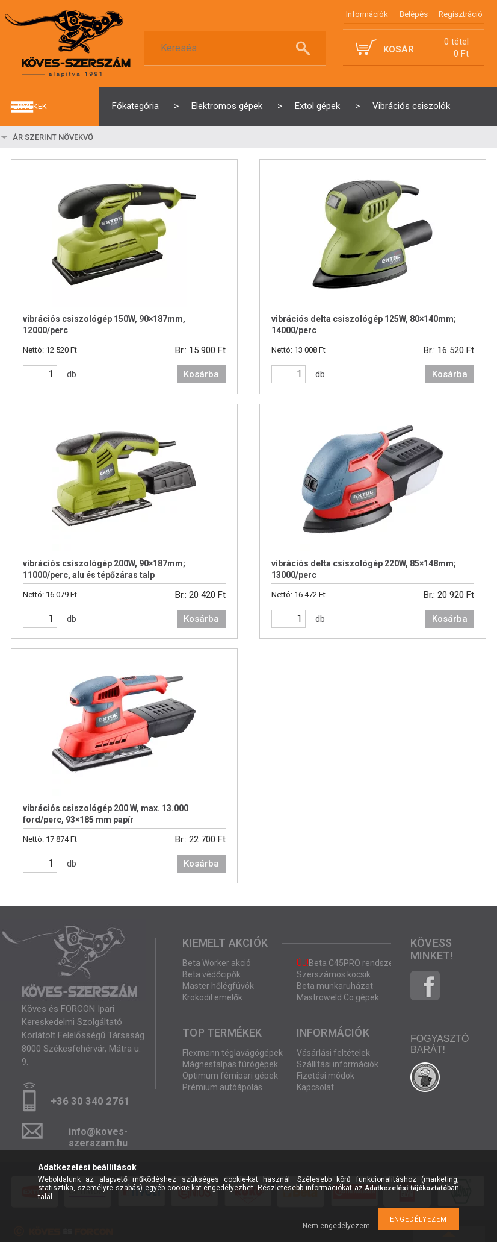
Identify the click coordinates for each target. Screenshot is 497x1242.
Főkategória (135, 106)
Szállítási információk (337, 1064)
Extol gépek (317, 106)
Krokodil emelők (212, 997)
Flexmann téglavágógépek (232, 1053)
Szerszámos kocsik (334, 974)
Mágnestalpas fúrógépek (230, 1064)
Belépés (414, 14)
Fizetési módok (325, 1075)
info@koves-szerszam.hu (98, 1135)
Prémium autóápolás (222, 1087)
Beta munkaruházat (335, 986)
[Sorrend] (82, 137)
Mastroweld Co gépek (338, 997)
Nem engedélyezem (336, 1226)
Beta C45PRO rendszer (347, 963)
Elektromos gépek (226, 106)
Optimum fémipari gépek (230, 1075)
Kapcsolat (315, 1087)
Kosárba (201, 374)
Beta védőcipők (211, 974)
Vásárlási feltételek (333, 1053)
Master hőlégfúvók (218, 986)
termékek (28, 106)
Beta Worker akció (216, 963)
